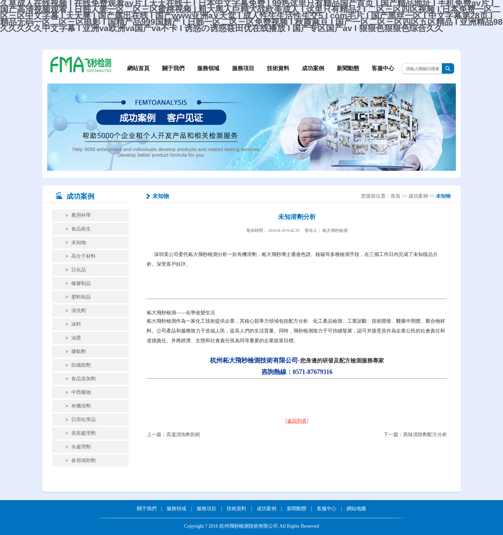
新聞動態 (348, 68)
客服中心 (383, 68)
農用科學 (81, 215)
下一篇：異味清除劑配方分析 (415, 434)
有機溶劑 (81, 406)
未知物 (78, 242)
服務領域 (208, 68)
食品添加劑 (83, 378)
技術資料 (278, 68)
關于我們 (173, 68)
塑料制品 (81, 297)
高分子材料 (83, 256)
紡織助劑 (81, 365)
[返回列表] (296, 421)
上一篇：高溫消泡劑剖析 (174, 434)
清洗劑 (78, 310)
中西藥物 (81, 392)
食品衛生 (81, 229)
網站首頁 (138, 68)
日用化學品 (83, 419)
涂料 (76, 324)
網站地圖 (356, 508)
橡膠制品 (81, 283)
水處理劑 (81, 446)
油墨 (76, 337)
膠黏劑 (78, 351)
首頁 (395, 196)
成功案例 (313, 68)
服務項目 (243, 68)
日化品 (78, 269)
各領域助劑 (83, 460)
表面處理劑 (83, 433)
